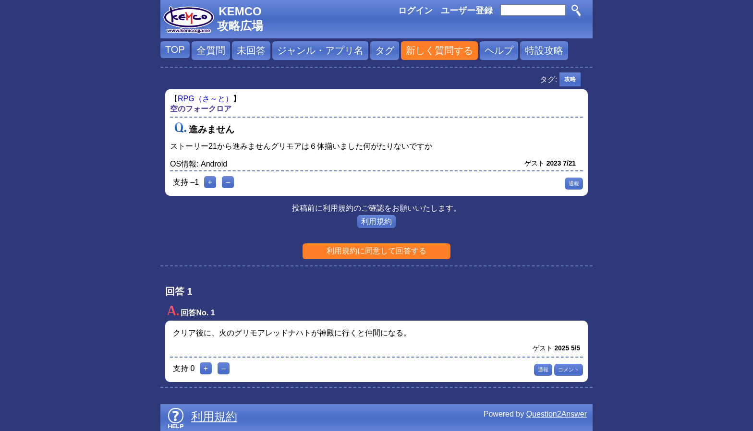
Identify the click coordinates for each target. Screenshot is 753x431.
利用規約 (376, 221)
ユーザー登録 (467, 10)
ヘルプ (499, 50)
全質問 (210, 50)
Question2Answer (556, 414)
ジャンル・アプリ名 (320, 50)
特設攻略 (544, 50)
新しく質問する (439, 50)
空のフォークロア (200, 109)
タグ (384, 50)
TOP (175, 49)
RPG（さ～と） (205, 99)
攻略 (570, 79)
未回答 (251, 50)
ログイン (415, 10)
